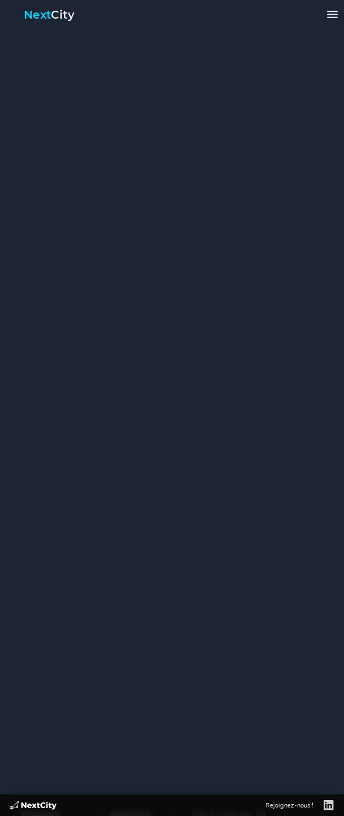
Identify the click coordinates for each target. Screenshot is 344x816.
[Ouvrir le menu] (332, 14)
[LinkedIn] (328, 805)
